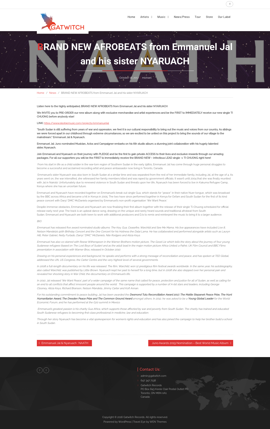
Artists (144, 17)
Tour (198, 17)
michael (147, 77)
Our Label (224, 17)
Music (161, 17)
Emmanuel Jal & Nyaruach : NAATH (64, 343)
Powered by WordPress (117, 421)
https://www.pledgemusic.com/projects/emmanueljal (76, 123)
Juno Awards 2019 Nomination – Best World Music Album (190, 343)
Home (131, 17)
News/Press (182, 17)
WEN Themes (158, 421)
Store (209, 17)
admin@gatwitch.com (153, 375)
